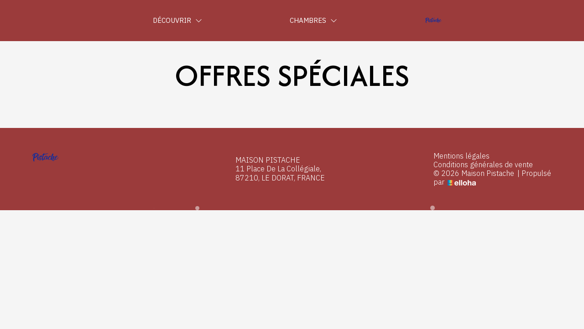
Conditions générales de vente (483, 164)
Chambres (313, 20)
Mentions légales (461, 156)
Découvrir (177, 20)
